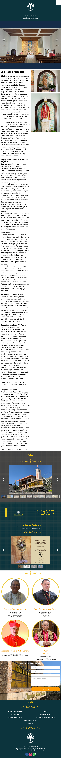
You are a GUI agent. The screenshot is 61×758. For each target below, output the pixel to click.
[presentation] (3, 479)
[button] (3, 497)
